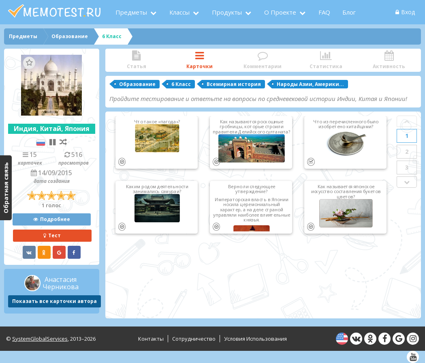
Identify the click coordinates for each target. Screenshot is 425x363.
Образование (137, 84)
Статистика (326, 60)
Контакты (151, 338)
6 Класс (181, 84)
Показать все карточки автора (54, 301)
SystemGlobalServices (40, 338)
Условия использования (255, 338)
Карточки (200, 60)
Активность (389, 60)
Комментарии (262, 60)
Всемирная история (234, 84)
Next (407, 182)
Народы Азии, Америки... (310, 84)
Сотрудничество (194, 338)
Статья (136, 60)
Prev (407, 121)
